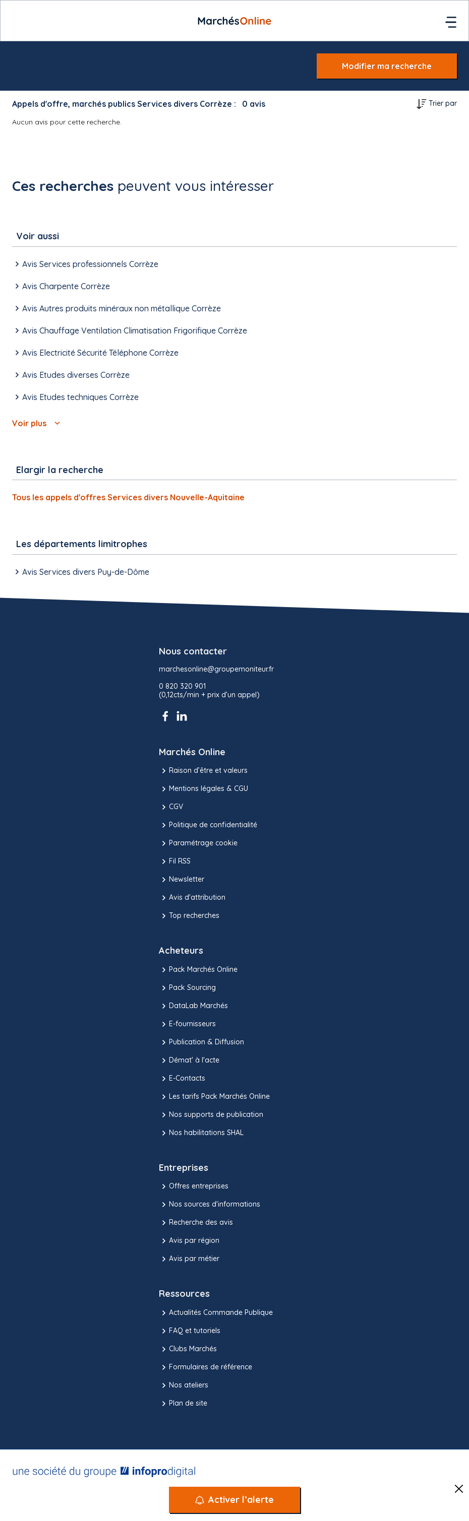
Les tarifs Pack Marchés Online (214, 1097)
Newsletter (181, 880)
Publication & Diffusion (201, 1042)
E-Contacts (182, 1079)
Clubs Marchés (188, 1349)
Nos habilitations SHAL (201, 1133)
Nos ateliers (183, 1385)
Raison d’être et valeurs (203, 771)
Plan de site (183, 1404)
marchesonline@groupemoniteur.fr (216, 669)
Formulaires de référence (205, 1367)
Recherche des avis (196, 1223)
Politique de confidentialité (208, 825)
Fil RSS (175, 861)
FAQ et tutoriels (189, 1331)
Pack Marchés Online (198, 970)
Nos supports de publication (211, 1115)
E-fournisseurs (187, 1024)
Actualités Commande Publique (216, 1313)
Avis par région (189, 1241)
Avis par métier (189, 1259)
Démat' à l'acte (189, 1060)
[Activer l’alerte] (234, 1500)
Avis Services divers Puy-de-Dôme (80, 572)
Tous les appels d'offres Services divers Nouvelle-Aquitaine (128, 497)
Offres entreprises (193, 1186)
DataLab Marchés (193, 1006)
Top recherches (189, 916)
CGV (171, 807)
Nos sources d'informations (209, 1205)
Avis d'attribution (192, 898)
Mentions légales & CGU (203, 789)
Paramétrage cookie (198, 843)
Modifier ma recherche (387, 66)
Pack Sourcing (187, 988)
